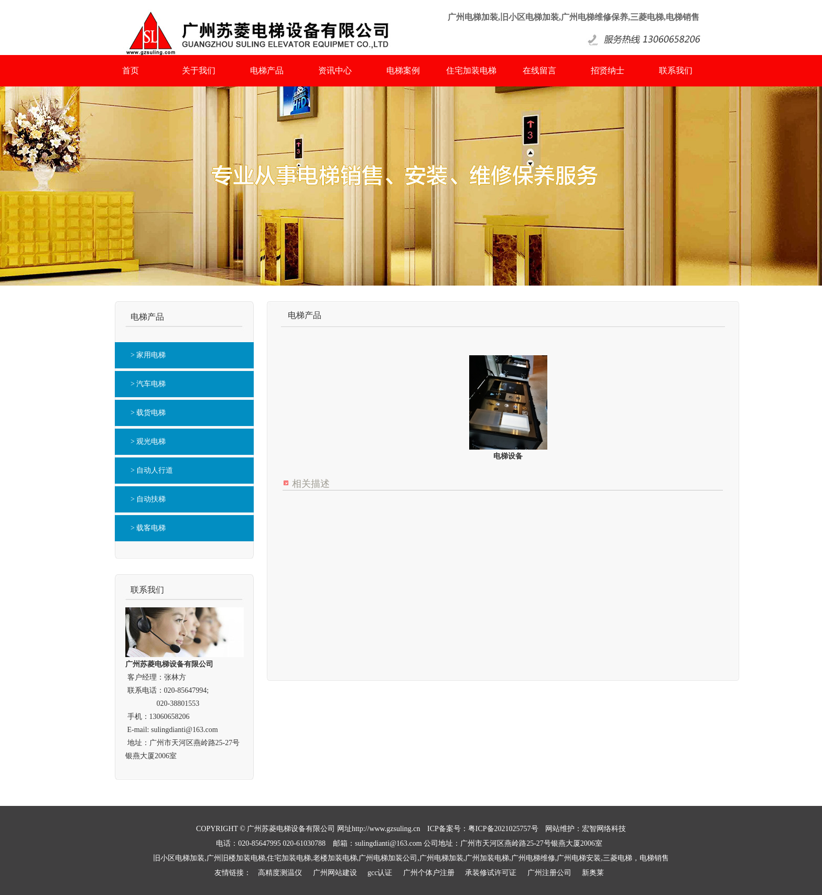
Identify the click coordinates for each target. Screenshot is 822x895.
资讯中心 (335, 70)
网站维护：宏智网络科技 (585, 829)
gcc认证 (379, 873)
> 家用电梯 (148, 355)
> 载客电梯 (148, 528)
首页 (130, 70)
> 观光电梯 (148, 441)
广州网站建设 (335, 873)
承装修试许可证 (490, 873)
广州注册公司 (549, 873)
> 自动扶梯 (148, 499)
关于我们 (198, 70)
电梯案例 (403, 70)
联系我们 (676, 70)
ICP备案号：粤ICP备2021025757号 (482, 829)
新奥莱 (593, 873)
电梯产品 (267, 70)
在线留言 (539, 70)
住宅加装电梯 (471, 70)
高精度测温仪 (280, 873)
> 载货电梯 (148, 413)
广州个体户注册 (429, 873)
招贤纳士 (607, 70)
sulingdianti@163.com (184, 730)
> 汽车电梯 (148, 384)
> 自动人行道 (152, 470)
